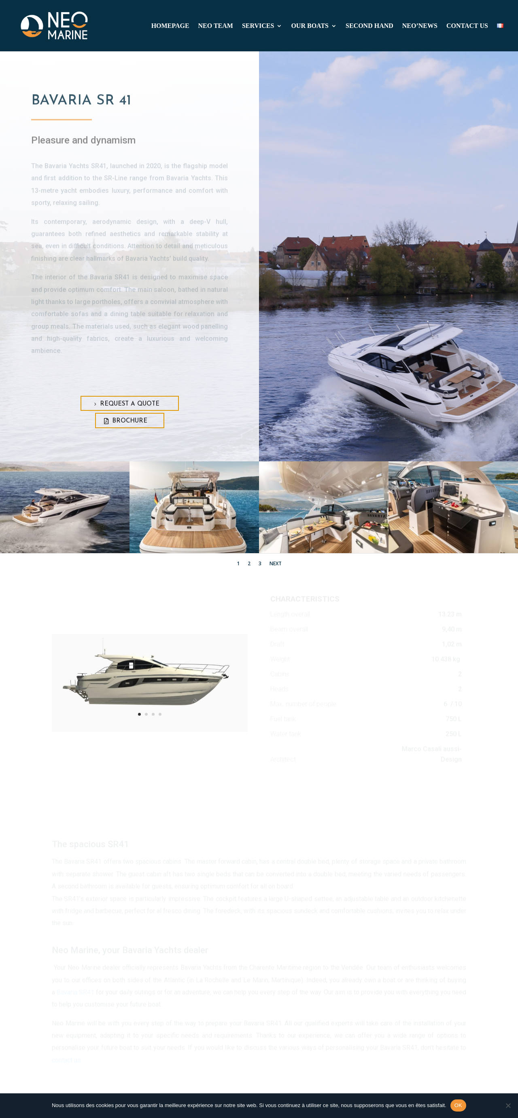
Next (276, 563)
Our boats (310, 26)
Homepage (170, 26)
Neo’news (419, 26)
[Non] (508, 1105)
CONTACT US (467, 26)
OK (458, 1105)
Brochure (129, 421)
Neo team (215, 26)
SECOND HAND (369, 26)
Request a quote (129, 404)
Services (258, 26)
